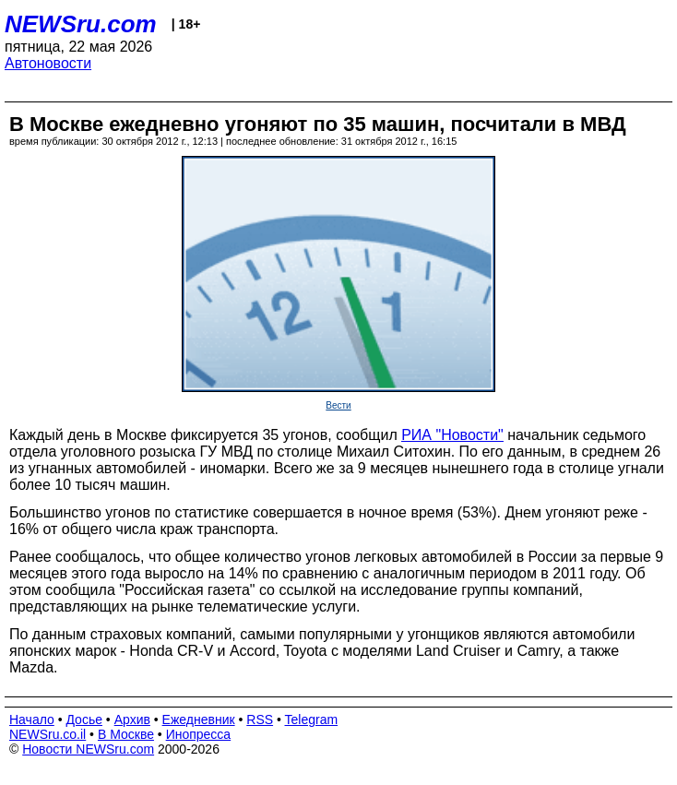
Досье (83, 719)
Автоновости (48, 63)
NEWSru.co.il (47, 734)
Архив (132, 719)
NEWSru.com (81, 24)
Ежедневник (198, 719)
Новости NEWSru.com (88, 749)
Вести (338, 405)
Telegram (311, 719)
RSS (259, 719)
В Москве (126, 734)
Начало (31, 719)
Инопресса (199, 734)
